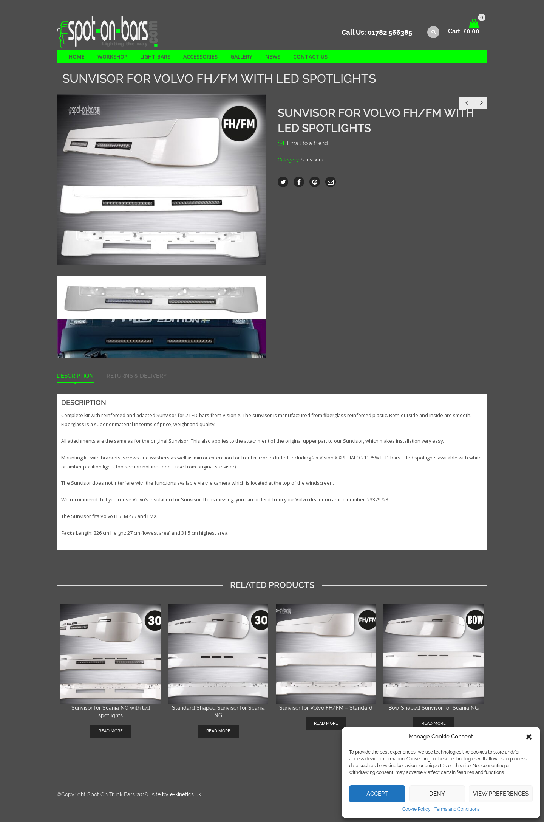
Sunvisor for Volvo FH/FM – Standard (325, 708)
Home (77, 56)
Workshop (112, 56)
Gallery (241, 56)
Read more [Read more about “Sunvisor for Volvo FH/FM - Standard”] (326, 723)
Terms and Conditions (457, 809)
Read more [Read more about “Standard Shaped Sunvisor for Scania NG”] (218, 731)
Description (75, 376)
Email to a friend (307, 143)
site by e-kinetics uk (176, 794)
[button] (529, 737)
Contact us (310, 56)
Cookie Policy (416, 809)
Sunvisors (312, 160)
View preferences (501, 793)
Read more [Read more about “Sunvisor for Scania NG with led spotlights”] (111, 731)
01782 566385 (390, 32)
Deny (437, 793)
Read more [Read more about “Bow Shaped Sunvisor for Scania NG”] (434, 723)
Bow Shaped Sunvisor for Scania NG (433, 708)
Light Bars (155, 56)
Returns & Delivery (137, 376)
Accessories (200, 56)
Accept (377, 793)
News (272, 56)
